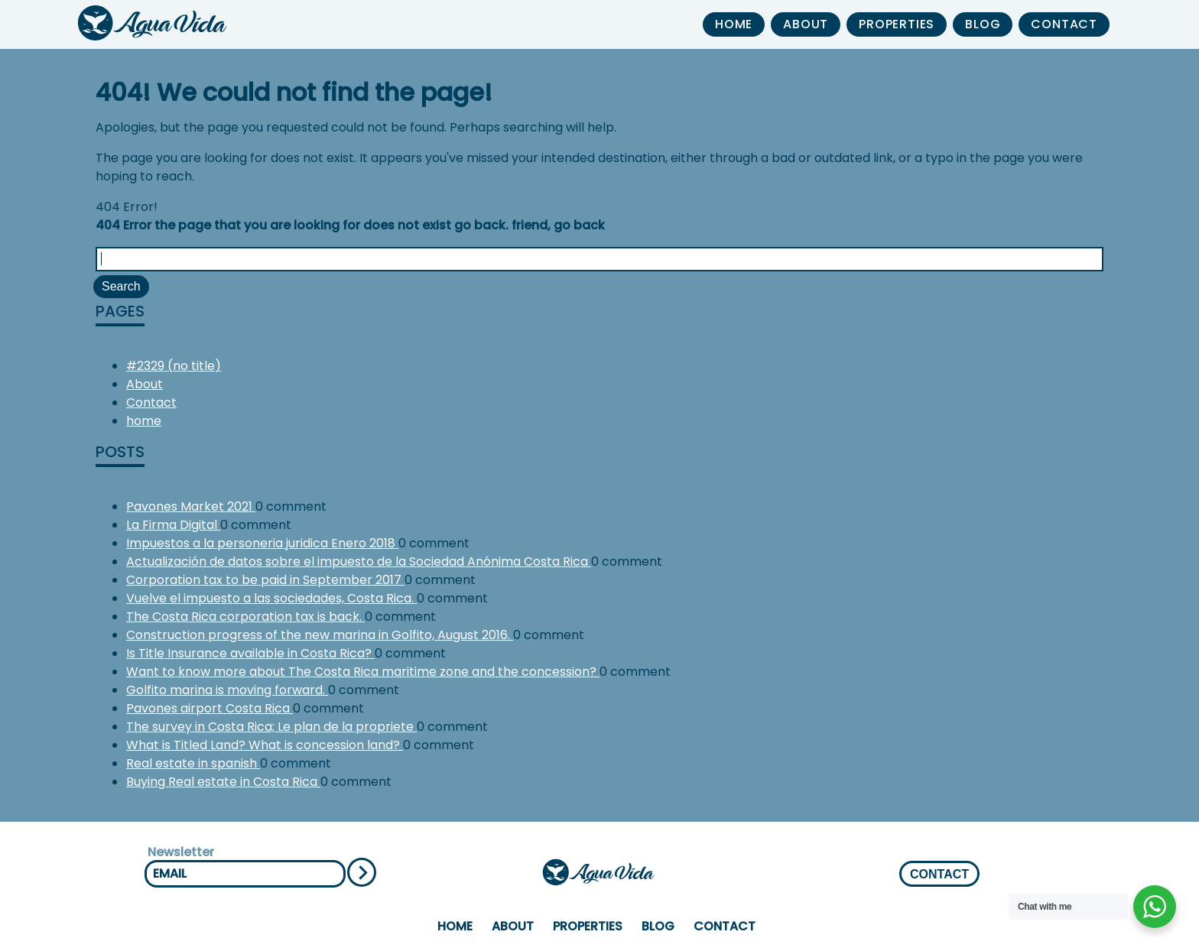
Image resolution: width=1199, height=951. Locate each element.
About (805, 24)
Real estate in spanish (193, 763)
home (733, 24)
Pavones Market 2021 (190, 506)
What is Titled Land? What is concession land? (264, 745)
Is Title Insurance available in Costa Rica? (250, 653)
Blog (982, 24)
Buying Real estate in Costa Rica (223, 781)
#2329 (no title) (173, 366)
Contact (1064, 24)
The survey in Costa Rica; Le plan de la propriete (271, 726)
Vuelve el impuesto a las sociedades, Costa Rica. (271, 598)
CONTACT (939, 874)
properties (896, 24)
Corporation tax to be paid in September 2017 (265, 580)
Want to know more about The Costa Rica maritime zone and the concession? (363, 671)
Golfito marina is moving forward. (227, 690)
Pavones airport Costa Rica (209, 708)
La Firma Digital (173, 525)
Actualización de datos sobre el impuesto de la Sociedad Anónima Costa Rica (358, 561)
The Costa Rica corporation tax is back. (245, 616)
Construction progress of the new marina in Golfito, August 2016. (319, 635)
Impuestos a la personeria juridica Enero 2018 (262, 543)
